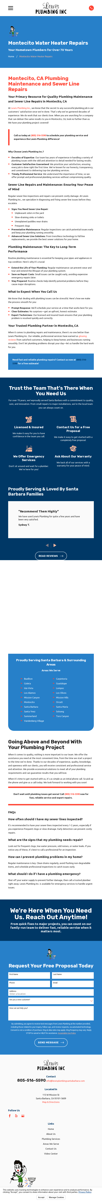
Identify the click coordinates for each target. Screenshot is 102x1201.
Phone (12, 897)
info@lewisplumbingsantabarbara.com (65, 995)
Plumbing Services (51, 1053)
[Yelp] (16, 1030)
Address (12, 905)
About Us (51, 1048)
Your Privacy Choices (42, 1117)
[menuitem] (11, 1119)
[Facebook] (9, 1030)
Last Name (57, 888)
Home (51, 1043)
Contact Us (50, 1063)
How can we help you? (18, 922)
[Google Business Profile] (22, 1030)
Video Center (51, 1068)
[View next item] (55, 545)
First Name (13, 888)
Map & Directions (51, 1016)
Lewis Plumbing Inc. (21, 108)
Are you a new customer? (19, 914)
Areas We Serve (51, 1058)
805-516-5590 (31, 994)
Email (55, 897)
